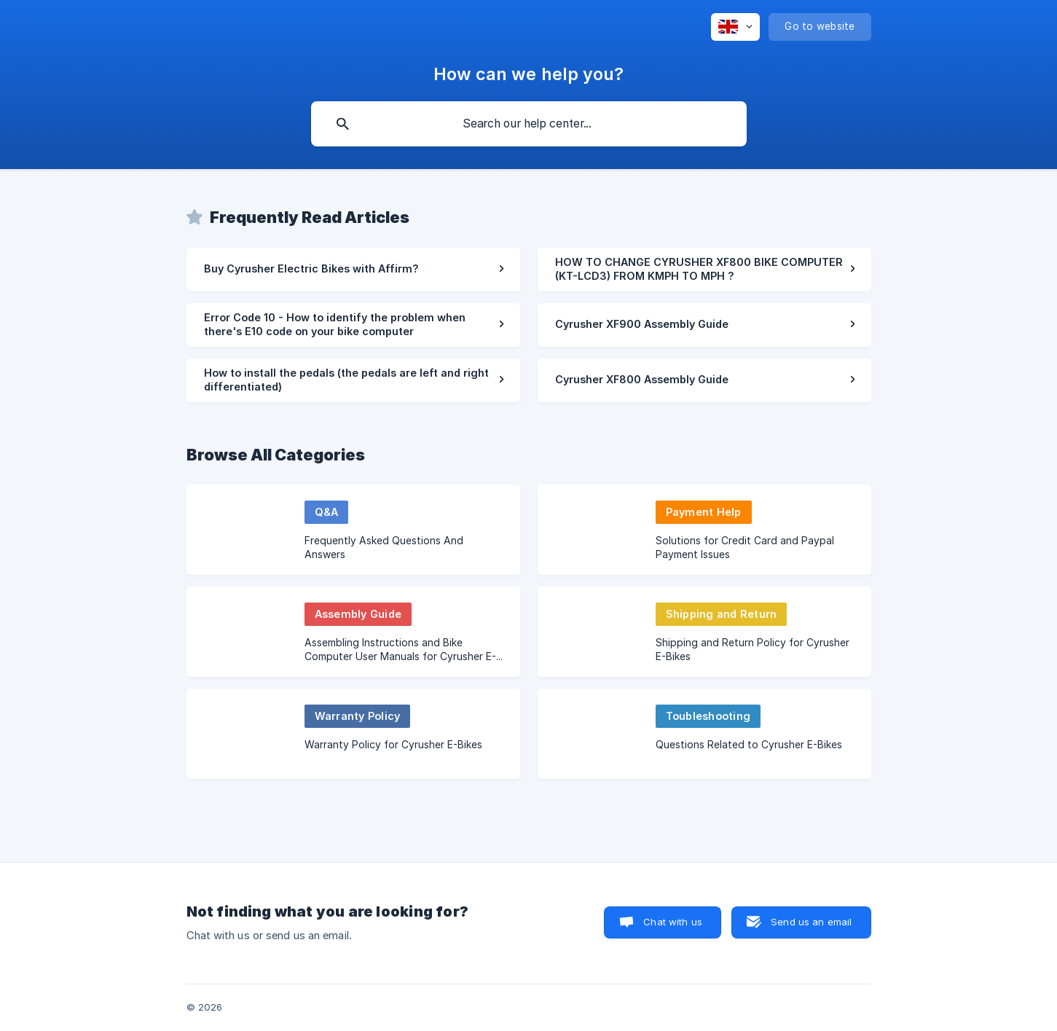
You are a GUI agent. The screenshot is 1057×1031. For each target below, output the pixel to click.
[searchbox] (529, 123)
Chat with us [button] (672, 922)
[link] (353, 269)
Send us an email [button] (811, 922)
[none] (735, 27)
